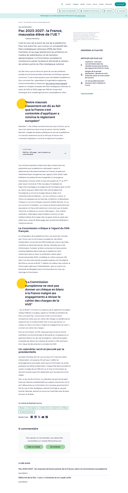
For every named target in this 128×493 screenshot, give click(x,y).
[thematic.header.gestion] (67, 11)
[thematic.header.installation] (90, 11)
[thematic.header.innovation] (121, 11)
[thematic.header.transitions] (108, 11)
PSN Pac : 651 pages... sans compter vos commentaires (36, 153)
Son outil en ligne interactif (56, 83)
